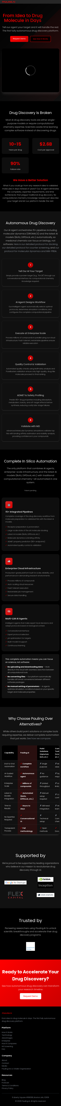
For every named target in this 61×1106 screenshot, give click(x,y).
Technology (7, 1035)
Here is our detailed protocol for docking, (36, 244)
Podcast (5, 1082)
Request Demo (19, 38)
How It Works (7, 1032)
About (4, 1060)
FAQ (3, 1049)
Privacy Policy (7, 1088)
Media (4, 1066)
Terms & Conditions (10, 1085)
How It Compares (9, 1043)
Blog (4, 1080)
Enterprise (6, 1041)
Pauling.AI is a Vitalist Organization (16, 1068)
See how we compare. (39, 738)
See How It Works (40, 39)
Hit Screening (7, 1046)
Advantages (7, 1038)
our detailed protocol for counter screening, (26, 247)
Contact (5, 1063)
